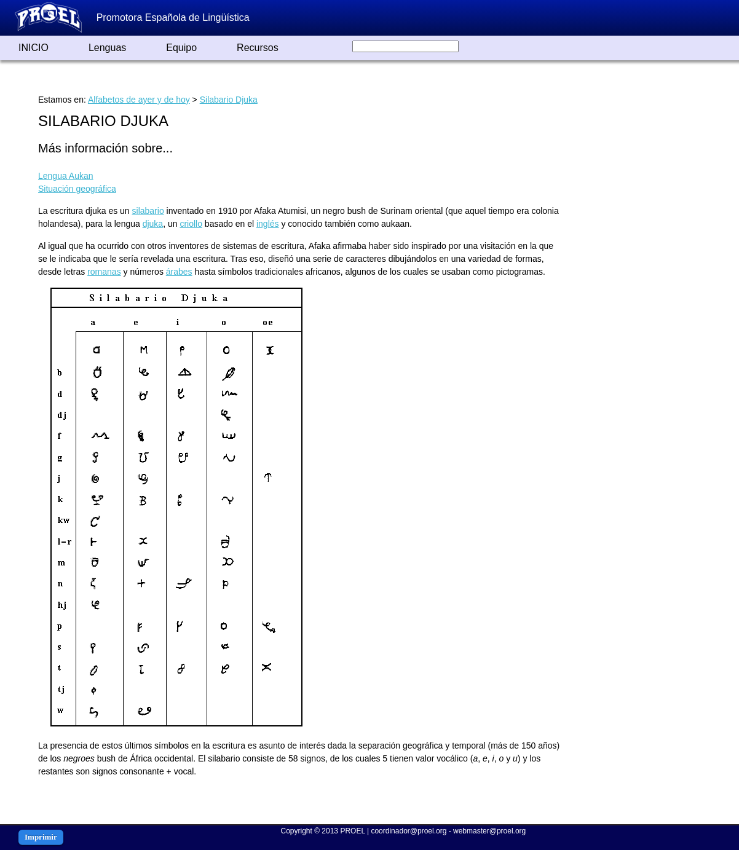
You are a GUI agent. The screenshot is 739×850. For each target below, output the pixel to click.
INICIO (33, 47)
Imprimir (41, 836)
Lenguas (107, 47)
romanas (104, 272)
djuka (153, 224)
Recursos (258, 47)
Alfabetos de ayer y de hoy (139, 99)
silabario (148, 211)
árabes (179, 272)
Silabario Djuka (229, 99)
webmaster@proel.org (489, 831)
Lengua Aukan (65, 176)
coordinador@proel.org (408, 831)
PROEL (352, 831)
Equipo (181, 47)
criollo (191, 224)
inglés (267, 224)
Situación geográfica (77, 189)
